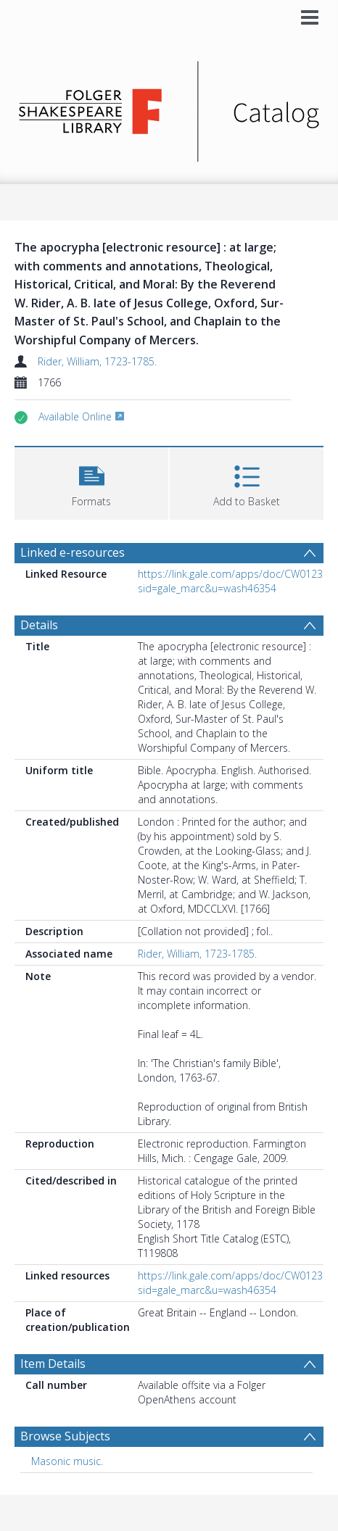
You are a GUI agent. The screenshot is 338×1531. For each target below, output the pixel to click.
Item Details (53, 1364)
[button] (91, 481)
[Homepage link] (169, 108)
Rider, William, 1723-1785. (97, 361)
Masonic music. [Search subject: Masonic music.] (67, 1461)
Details (39, 625)
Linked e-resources (72, 552)
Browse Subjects (65, 1436)
